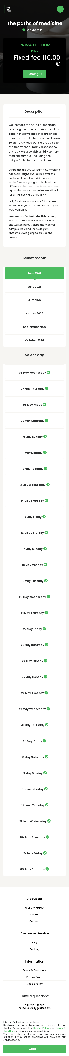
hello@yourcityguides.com (35, 1008)
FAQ (34, 942)
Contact (34, 921)
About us (34, 899)
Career (34, 914)
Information (34, 961)
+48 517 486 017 (34, 1004)
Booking (35, 74)
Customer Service (34, 933)
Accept (34, 1049)
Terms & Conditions (34, 970)
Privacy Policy (34, 977)
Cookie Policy (35, 984)
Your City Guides (35, 907)
